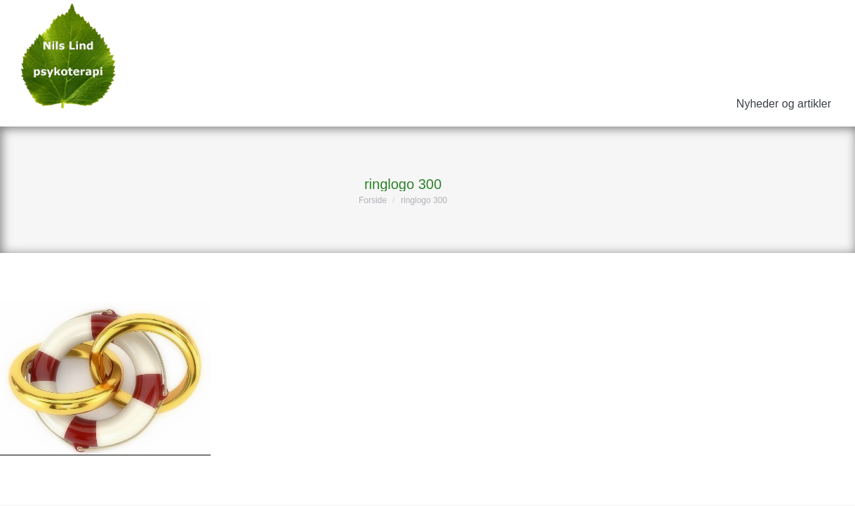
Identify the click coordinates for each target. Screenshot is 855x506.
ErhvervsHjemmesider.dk (759, 483)
